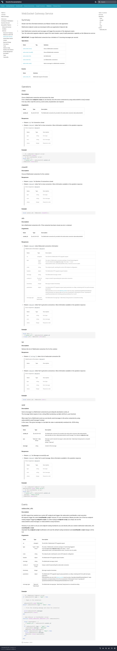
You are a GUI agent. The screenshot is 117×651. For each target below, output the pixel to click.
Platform (49, 6)
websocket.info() (27, 56)
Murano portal (63, 290)
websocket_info (27, 76)
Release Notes (57, 6)
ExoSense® (19, 6)
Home (2, 6)
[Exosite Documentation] (2, 2)
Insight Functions (40, 6)
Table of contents (103, 12)
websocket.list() (27, 59)
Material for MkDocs (11, 649)
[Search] (107, 1)
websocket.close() (27, 48)
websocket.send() (27, 63)
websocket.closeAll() (28, 52)
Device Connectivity (29, 6)
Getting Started (10, 6)
